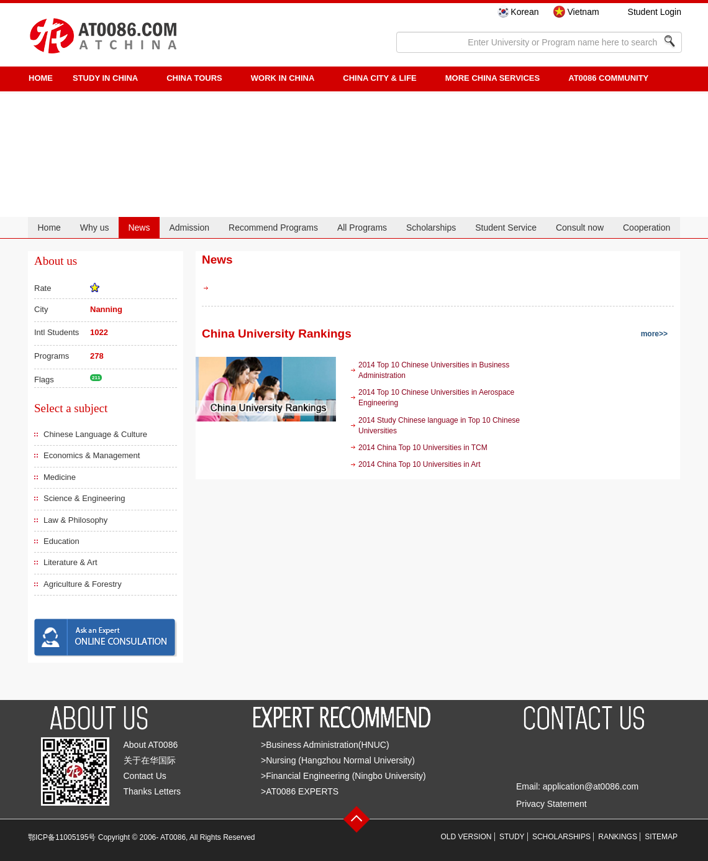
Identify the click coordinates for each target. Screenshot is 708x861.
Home (48, 228)
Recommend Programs (273, 228)
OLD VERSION (466, 836)
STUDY (512, 836)
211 (96, 377)
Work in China (283, 78)
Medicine (59, 477)
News (139, 228)
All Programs (362, 228)
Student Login (654, 12)
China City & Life (379, 78)
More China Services (492, 78)
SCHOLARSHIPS (561, 836)
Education (61, 541)
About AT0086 (151, 745)
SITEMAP (661, 836)
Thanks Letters (152, 791)
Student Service (506, 228)
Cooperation (646, 228)
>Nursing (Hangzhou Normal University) (338, 760)
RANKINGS (617, 836)
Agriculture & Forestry (82, 584)
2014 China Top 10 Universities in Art (419, 464)
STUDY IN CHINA (105, 78)
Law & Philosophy (75, 520)
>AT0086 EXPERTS (299, 791)
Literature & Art (70, 562)
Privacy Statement (551, 804)
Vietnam (583, 12)
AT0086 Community (608, 78)
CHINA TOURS (194, 78)
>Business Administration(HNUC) (325, 745)
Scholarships (431, 228)
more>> (654, 333)
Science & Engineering (84, 498)
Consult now (580, 228)
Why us (94, 228)
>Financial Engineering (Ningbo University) (343, 776)
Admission (189, 228)
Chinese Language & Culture (95, 434)
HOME (41, 78)
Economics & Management (91, 455)
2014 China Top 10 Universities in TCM (423, 447)
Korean (524, 12)
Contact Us (145, 776)
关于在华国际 (150, 760)
